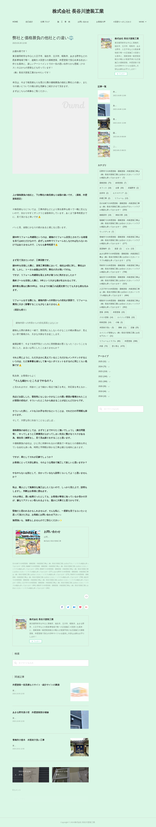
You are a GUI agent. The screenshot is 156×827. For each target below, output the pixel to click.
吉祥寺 (103, 193)
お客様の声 (112, 22)
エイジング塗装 (126, 317)
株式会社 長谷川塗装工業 (78, 11)
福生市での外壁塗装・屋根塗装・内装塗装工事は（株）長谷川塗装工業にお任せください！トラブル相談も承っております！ (119, 280)
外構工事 (104, 198)
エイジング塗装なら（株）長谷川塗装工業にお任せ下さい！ (119, 334)
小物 (119, 322)
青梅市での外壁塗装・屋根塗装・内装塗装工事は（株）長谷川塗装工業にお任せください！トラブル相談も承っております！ (119, 240)
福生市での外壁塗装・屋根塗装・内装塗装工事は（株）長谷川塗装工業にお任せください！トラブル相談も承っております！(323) (50, 580)
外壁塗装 (131, 341)
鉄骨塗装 (120, 183)
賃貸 (118, 249)
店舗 (135, 327)
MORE (127, 22)
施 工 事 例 (75, 22)
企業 (119, 188)
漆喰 (122, 327)
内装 (103, 346)
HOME (27, 22)
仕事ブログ (56, 22)
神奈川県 (121, 215)
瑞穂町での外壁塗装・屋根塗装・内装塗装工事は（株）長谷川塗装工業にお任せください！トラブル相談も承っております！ (119, 223)
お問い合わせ (94, 22)
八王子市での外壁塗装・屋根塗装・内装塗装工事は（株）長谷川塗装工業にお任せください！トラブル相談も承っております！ (119, 292)
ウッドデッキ (106, 232)
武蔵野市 (133, 188)
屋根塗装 (105, 183)
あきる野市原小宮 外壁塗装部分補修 (30, 712)
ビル (130, 249)
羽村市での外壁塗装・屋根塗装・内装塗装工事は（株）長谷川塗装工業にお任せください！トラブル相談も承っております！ (119, 268)
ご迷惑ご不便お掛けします (124, 147)
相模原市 (105, 215)
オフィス (105, 188)
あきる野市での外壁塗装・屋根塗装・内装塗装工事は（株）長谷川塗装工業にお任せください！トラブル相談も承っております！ (119, 257)
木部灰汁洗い (106, 327)
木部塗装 (119, 312)
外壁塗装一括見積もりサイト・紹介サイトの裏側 (35, 685)
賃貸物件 (104, 249)
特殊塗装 (105, 322)
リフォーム (121, 198)
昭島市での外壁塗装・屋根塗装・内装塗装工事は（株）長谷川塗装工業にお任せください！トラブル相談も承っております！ (119, 304)
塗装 (104, 312)
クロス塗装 (106, 317)
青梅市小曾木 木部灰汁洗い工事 (28, 740)
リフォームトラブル (109, 341)
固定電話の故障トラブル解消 (125, 133)
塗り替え (118, 346)
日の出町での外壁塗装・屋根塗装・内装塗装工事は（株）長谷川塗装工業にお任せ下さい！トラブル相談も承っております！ (119, 206)
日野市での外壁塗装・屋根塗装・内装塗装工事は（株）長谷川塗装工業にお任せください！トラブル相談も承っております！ (119, 174)
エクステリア (120, 193)
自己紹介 (40, 22)
